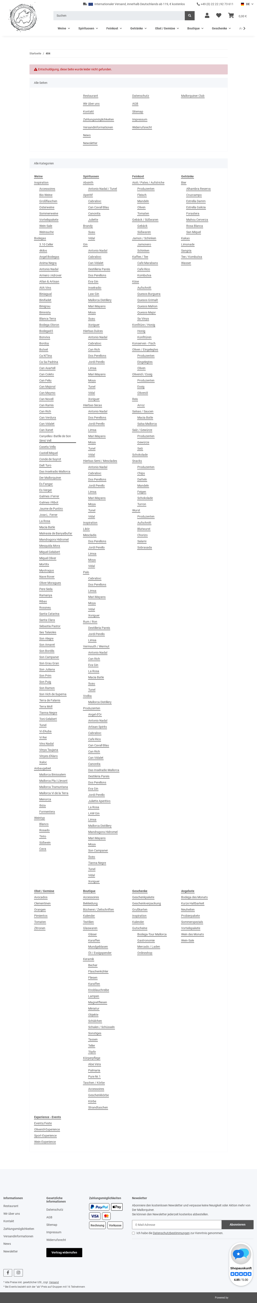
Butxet (43, 349)
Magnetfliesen (97, 1002)
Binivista (45, 312)
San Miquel (193, 232)
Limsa (92, 368)
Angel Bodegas (49, 256)
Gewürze (143, 442)
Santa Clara (47, 620)
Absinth (88, 182)
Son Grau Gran (49, 663)
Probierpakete (190, 915)
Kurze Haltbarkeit (192, 903)
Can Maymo (47, 393)
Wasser (186, 263)
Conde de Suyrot (50, 459)
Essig (140, 386)
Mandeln (143, 201)
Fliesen (92, 977)
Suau (91, 232)
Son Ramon (47, 688)
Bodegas (40, 238)
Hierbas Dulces (93, 331)
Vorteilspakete (48, 219)
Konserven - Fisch (144, 343)
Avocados (40, 897)
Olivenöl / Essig (142, 374)
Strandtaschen (98, 1107)
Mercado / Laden (148, 946)
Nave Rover (46, 576)
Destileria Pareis (98, 776)
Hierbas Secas (92, 405)
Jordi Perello (96, 362)
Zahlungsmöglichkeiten (98, 119)
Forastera (192, 213)
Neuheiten (188, 909)
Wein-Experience (45, 1141)
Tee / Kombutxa (191, 256)
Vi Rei (43, 737)
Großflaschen (48, 201)
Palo (86, 572)
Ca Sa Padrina (48, 362)
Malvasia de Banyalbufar (55, 533)
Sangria (186, 250)
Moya (92, 312)
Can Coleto (46, 374)
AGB (135, 103)
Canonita (94, 213)
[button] (207, 16)
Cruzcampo (194, 195)
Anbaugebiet (42, 768)
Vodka (87, 696)
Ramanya (45, 595)
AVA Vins (45, 287)
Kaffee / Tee (140, 256)
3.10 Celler (46, 244)
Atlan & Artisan (49, 281)
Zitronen (39, 928)
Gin (85, 244)
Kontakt (88, 111)
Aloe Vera (94, 1064)
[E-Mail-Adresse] (177, 1224)
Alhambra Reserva (198, 188)
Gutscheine (139, 928)
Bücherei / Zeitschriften (98, 909)
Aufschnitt (144, 287)
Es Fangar (46, 484)
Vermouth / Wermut (96, 646)
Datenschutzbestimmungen (171, 1233)
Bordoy (44, 343)
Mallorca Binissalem (52, 774)
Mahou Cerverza (197, 219)
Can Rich (45, 411)
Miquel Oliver (47, 558)
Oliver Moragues (50, 583)
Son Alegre (46, 638)
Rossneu (45, 607)
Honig (141, 331)
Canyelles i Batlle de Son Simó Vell (55, 438)
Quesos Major (146, 312)
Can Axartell (47, 368)
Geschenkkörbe (98, 1095)
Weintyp (39, 818)
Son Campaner (49, 657)
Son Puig (45, 681)
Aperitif (88, 195)
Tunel (42, 725)
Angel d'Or (95, 714)
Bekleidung (90, 903)
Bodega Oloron (49, 324)
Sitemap (137, 111)
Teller (91, 1045)
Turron (141, 504)
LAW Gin (94, 813)
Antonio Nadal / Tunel (102, 188)
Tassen (93, 1039)
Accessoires (47, 188)
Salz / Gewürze (142, 430)
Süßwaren (144, 232)
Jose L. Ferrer (48, 515)
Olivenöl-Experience (47, 1129)
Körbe (92, 1101)
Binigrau (44, 306)
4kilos (43, 250)
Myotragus (46, 570)
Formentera (47, 811)
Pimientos (40, 915)
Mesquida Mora (49, 545)
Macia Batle (47, 527)
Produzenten (91, 708)
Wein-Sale (45, 226)
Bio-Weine (45, 195)
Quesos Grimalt (147, 300)
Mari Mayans (97, 306)
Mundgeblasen (98, 946)
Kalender (89, 915)
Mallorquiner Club (192, 95)
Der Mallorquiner (50, 477)
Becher (92, 965)
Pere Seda (46, 589)
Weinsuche (46, 232)
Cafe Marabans (147, 263)
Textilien (88, 922)
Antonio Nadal (48, 269)
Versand (54, 1282)
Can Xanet (46, 430)
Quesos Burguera (148, 294)
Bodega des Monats (194, 897)
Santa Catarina (49, 613)
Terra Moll (45, 706)
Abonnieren (237, 1224)
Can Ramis (46, 405)
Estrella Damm (196, 201)
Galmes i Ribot (48, 502)
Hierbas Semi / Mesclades (100, 461)
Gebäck (142, 226)
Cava (42, 848)
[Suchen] (119, 15)
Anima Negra (48, 263)
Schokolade (140, 454)
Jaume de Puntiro (51, 508)
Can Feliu (45, 380)
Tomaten (143, 213)
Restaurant (90, 95)
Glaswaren (90, 928)
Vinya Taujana (48, 750)
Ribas (43, 601)
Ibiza (42, 805)
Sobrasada (144, 547)
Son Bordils (46, 651)
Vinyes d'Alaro (48, 756)
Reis (135, 399)
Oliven (141, 207)
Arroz (141, 405)
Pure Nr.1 (94, 1076)
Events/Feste (43, 1123)
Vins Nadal (46, 743)
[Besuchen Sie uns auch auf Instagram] (18, 1273)
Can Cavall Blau (98, 207)
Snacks (137, 461)
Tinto (42, 836)
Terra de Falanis (49, 700)
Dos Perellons (97, 275)
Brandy (88, 226)
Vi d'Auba (45, 731)
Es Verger (45, 490)
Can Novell (46, 399)
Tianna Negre (48, 712)
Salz (140, 448)
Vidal (91, 238)
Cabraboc (94, 201)
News (87, 135)
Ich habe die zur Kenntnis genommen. (180, 1233)
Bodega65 (46, 331)
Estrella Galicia (196, 207)
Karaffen (94, 940)
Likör (86, 529)
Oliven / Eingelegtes (145, 349)
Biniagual (45, 294)
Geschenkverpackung (146, 903)
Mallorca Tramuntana (53, 787)
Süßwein (45, 842)
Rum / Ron (90, 621)
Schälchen (95, 1021)
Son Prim (45, 675)
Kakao (185, 238)
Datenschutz (140, 95)
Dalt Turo (45, 465)
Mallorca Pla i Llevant (53, 780)
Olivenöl (142, 393)
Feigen (141, 491)
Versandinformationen (98, 127)
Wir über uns (91, 103)
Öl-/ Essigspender (100, 953)
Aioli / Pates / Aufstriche (148, 182)
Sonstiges (94, 1033)
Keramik (88, 959)
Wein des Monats (192, 934)
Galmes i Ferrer (49, 496)
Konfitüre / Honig (143, 324)
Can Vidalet (46, 423)
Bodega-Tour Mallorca (152, 934)
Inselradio (94, 287)
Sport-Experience (45, 1135)
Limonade (187, 244)
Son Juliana (47, 669)
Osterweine (46, 207)
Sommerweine (48, 213)
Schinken (143, 250)
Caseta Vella (47, 446)
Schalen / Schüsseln (101, 1027)
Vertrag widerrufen (64, 1252)
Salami (141, 541)
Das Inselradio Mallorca (54, 471)
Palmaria (94, 1070)
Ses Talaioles (47, 632)
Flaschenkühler (98, 971)
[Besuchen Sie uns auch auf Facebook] (7, 1273)
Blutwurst (143, 529)
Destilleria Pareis (99, 269)
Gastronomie (146, 940)
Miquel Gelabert (49, 552)
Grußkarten (139, 909)
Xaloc (43, 762)
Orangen (40, 909)
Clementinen (42, 903)
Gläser (92, 934)
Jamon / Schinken (144, 238)
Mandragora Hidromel (54, 539)
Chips (141, 473)
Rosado (44, 830)
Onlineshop (144, 953)
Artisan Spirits (97, 726)
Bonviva (44, 337)
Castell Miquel (48, 453)
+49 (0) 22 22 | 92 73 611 (215, 4)
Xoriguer (94, 324)
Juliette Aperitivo (99, 801)
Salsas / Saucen (142, 411)
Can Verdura (47, 417)
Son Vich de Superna (52, 694)
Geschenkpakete (143, 897)
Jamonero (144, 244)
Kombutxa (144, 275)
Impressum (139, 119)
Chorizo (142, 535)
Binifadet (45, 300)
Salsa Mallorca (147, 423)
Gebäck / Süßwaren (145, 219)
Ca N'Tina (45, 355)
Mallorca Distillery (100, 300)
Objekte (93, 1014)
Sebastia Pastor (49, 626)
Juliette (93, 219)
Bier (183, 182)
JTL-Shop (234, 1297)
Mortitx (44, 564)
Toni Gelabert (48, 719)
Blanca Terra (47, 318)
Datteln (142, 479)
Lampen (93, 996)
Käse (135, 281)
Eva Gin (93, 281)
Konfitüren (144, 337)
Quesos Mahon (147, 306)
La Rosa (44, 521)
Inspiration (41, 182)
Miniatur (93, 1008)
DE (245, 4)
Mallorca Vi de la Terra (53, 793)
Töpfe (92, 1051)
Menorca (45, 799)
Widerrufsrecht (142, 127)
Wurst (136, 510)
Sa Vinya (143, 318)
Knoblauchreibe (98, 990)
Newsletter (90, 143)
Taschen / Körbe (94, 1082)
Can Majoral (47, 386)
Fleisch (142, 195)
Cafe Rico (94, 739)
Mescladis (89, 535)
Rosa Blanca (194, 226)
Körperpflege (91, 1058)
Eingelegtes (145, 362)
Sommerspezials (192, 922)
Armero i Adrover (50, 275)
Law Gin (93, 294)
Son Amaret (47, 644)
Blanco (43, 824)
